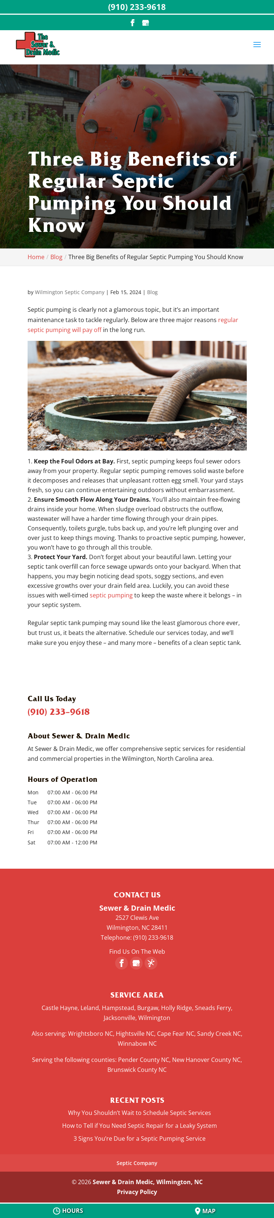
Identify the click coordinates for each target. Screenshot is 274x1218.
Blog (152, 292)
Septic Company (137, 1162)
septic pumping (111, 595)
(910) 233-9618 (59, 711)
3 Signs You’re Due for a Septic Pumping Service (140, 1138)
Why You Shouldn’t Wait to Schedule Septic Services (139, 1113)
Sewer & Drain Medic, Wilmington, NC (148, 1182)
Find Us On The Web (137, 951)
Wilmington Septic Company (69, 292)
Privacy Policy (137, 1192)
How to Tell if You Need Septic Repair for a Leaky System (139, 1126)
